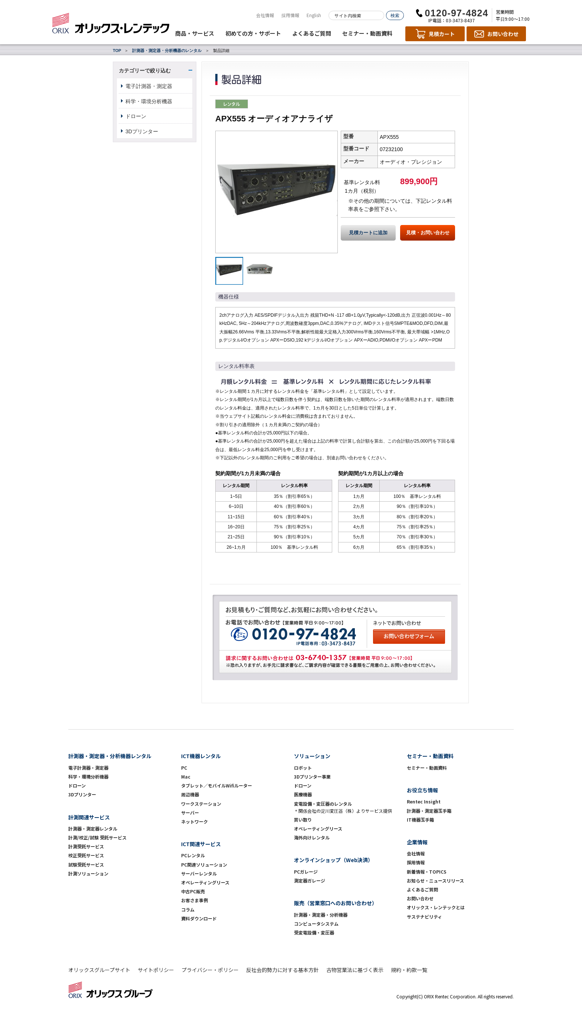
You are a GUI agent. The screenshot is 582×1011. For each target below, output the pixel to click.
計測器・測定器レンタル (92, 828)
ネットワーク (194, 821)
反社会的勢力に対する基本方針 (282, 970)
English (314, 15)
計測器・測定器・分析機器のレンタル (167, 50)
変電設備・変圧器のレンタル (323, 803)
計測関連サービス (89, 817)
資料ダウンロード (199, 918)
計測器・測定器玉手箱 (429, 811)
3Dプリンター (141, 131)
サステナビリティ (424, 916)
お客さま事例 (194, 900)
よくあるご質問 (311, 33)
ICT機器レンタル (201, 756)
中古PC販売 (193, 891)
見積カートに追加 (368, 232)
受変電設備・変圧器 (314, 932)
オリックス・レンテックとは (436, 907)
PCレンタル (193, 855)
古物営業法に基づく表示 (354, 970)
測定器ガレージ (309, 880)
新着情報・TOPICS (427, 871)
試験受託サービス (86, 864)
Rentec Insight (424, 801)
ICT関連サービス (201, 844)
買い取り (303, 819)
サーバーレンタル (199, 873)
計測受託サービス (86, 846)
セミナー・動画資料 (367, 33)
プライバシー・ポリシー (210, 970)
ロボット (303, 767)
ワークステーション (201, 803)
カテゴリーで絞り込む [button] (145, 71)
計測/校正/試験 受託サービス (97, 837)
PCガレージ (306, 871)
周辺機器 (190, 794)
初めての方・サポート (253, 33)
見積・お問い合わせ (427, 232)
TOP (117, 50)
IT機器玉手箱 (420, 819)
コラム (187, 909)
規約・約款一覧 (409, 970)
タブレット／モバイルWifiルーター (216, 785)
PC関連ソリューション (204, 864)
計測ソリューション (88, 873)
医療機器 (303, 794)
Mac (185, 776)
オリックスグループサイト (99, 970)
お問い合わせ (420, 898)
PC (184, 767)
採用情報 (290, 15)
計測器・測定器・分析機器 (320, 914)
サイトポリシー (156, 970)
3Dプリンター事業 (312, 776)
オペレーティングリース (205, 882)
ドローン (135, 116)
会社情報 (265, 15)
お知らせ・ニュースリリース (435, 880)
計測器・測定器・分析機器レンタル (109, 756)
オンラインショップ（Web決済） (333, 860)
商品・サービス (194, 33)
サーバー (190, 812)
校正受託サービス (86, 855)
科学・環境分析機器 (148, 101)
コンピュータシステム (316, 923)
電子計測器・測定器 (148, 86)
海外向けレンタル (314, 837)
